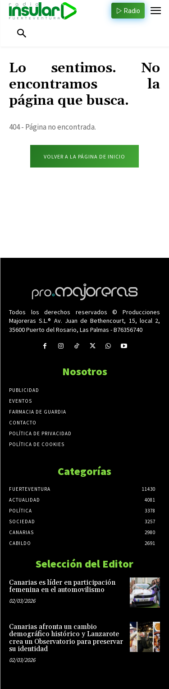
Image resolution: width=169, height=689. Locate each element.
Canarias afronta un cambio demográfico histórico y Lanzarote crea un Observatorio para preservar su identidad (66, 638)
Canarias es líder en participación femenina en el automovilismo (62, 586)
